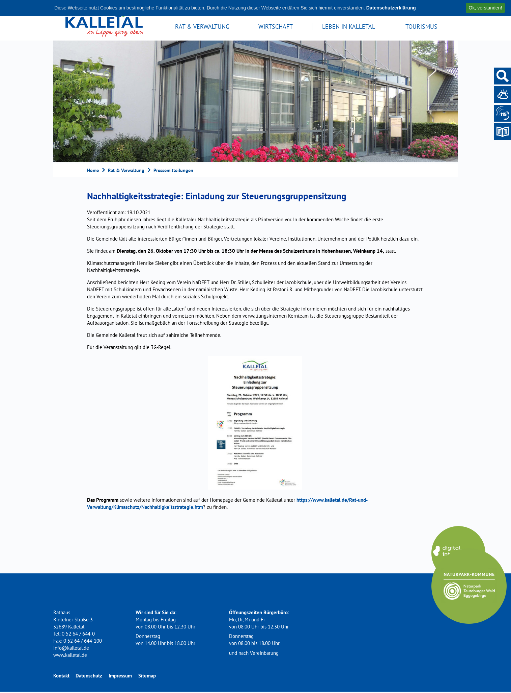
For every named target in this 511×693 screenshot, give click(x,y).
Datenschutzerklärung (391, 7)
